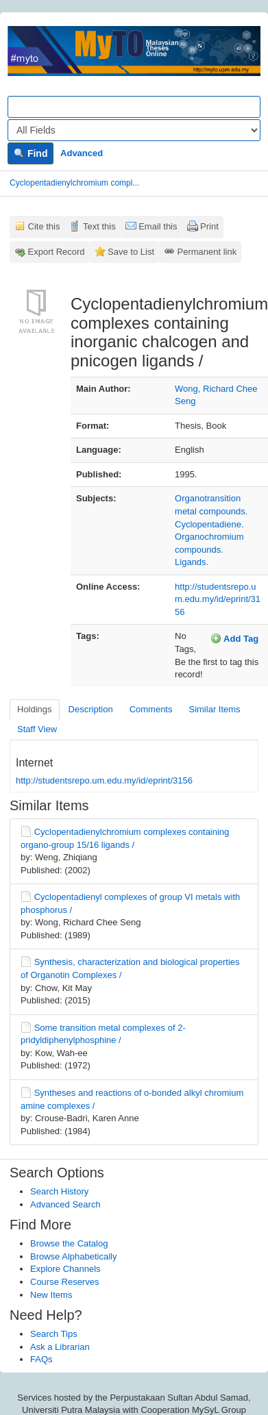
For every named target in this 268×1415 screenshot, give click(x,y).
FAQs (41, 1359)
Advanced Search (65, 1204)
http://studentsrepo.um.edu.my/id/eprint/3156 (217, 599)
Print (209, 226)
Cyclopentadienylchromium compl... (74, 183)
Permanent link (207, 252)
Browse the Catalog (69, 1243)
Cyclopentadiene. (209, 524)
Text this (99, 226)
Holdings (34, 709)
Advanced (81, 153)
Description (91, 709)
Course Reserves (64, 1282)
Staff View (37, 729)
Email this (157, 226)
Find (30, 153)
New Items (51, 1295)
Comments (151, 709)
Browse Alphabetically (73, 1256)
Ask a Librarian (60, 1347)
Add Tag (234, 638)
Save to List (131, 252)
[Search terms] (134, 107)
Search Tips (53, 1334)
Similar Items (214, 709)
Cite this (44, 226)
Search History (59, 1191)
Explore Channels (65, 1269)
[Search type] (134, 130)
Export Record (56, 252)
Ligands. (191, 562)
